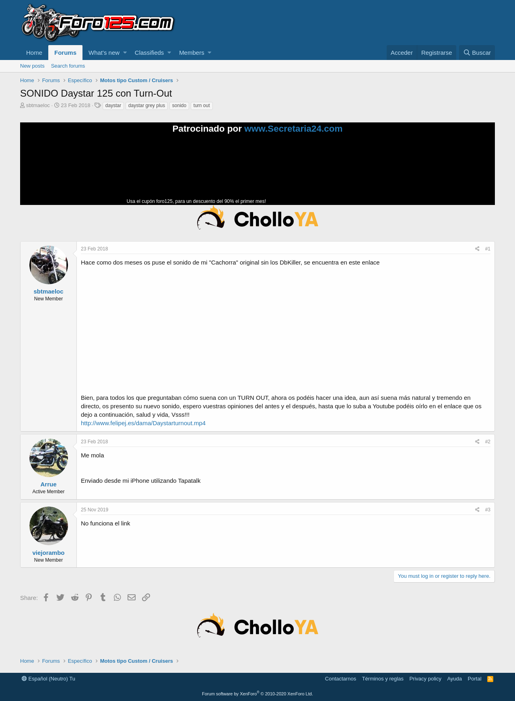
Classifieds (149, 52)
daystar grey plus (146, 105)
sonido (179, 105)
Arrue (48, 484)
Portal (475, 679)
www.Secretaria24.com (293, 129)
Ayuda (454, 679)
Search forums (68, 66)
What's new (104, 52)
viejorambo (48, 552)
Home (34, 52)
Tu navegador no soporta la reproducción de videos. (328, 173)
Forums (65, 52)
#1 (487, 249)
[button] (125, 52)
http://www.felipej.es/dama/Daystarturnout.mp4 (143, 423)
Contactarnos (340, 679)
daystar (113, 105)
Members (191, 52)
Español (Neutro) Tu (48, 679)
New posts (32, 66)
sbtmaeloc (38, 105)
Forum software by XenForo (257, 693)
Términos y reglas (383, 679)
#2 (487, 442)
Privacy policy (425, 679)
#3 (487, 510)
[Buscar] (477, 52)
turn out (202, 105)
